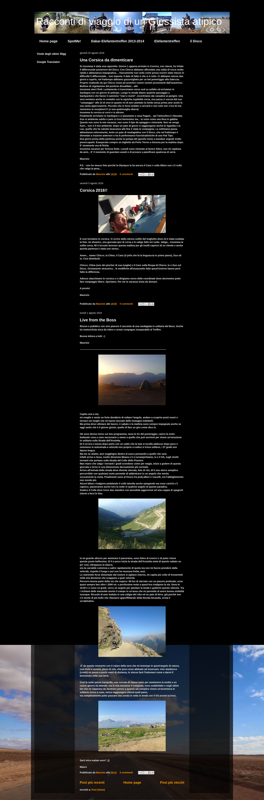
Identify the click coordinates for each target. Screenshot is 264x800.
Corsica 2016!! (93, 190)
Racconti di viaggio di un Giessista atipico (129, 21)
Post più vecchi (172, 782)
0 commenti (126, 174)
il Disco (196, 41)
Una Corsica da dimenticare (106, 60)
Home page (48, 41)
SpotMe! (74, 41)
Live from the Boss (98, 320)
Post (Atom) (98, 789)
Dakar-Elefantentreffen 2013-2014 (117, 41)
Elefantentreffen (167, 41)
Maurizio (101, 174)
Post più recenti (92, 782)
